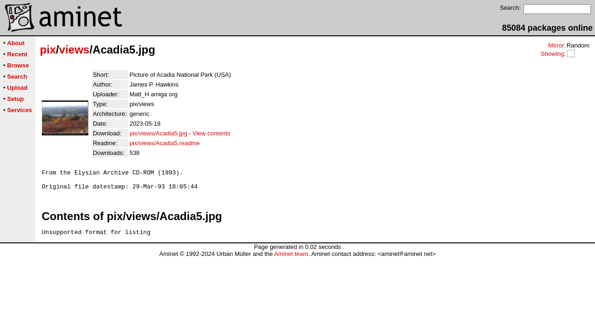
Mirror (556, 45)
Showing (552, 53)
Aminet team (291, 259)
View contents (212, 133)
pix (48, 49)
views (74, 49)
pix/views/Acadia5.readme (165, 143)
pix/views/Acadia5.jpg (158, 133)
